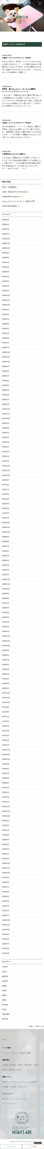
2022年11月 (6, 414)
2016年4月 (5, 787)
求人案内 (13, 1087)
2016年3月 (5, 792)
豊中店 (4, 1009)
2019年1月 (5, 631)
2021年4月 (5, 503)
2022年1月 (5, 461)
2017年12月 (6, 693)
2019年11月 (6, 584)
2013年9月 (5, 934)
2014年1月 (5, 915)
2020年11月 (6, 527)
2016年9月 (5, 764)
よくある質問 (31, 1082)
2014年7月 (5, 887)
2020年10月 (6, 532)
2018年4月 (5, 674)
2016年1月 (5, 802)
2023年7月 (5, 376)
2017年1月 (5, 745)
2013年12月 (6, 920)
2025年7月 (5, 262)
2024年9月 (5, 309)
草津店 (4, 1000)
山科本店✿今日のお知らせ (12, 196)
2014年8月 (5, 882)
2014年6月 (5, 892)
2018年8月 (5, 655)
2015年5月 (5, 839)
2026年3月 (5, 224)
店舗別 (4, 986)
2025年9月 (5, 253)
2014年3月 (5, 906)
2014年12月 (6, 863)
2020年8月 (5, 541)
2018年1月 (5, 688)
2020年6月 (5, 551)
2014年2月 (5, 910)
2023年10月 (6, 361)
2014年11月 (6, 868)
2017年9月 (5, 707)
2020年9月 (5, 537)
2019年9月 (5, 593)
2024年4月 (5, 333)
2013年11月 (6, 925)
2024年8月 (5, 314)
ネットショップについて (18, 1099)
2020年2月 (5, 570)
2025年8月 (5, 257)
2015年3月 (5, 849)
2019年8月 (5, 598)
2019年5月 (5, 612)
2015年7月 (5, 830)
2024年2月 (5, 343)
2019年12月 (6, 579)
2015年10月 (6, 816)
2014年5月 (5, 896)
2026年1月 (5, 234)
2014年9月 (5, 877)
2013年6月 (5, 948)
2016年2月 (5, 797)
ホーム (4, 1039)
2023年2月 (5, 399)
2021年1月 (5, 518)
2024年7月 (5, 319)
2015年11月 (6, 811)
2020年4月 (5, 560)
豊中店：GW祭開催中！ (10, 187)
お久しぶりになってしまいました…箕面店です (18, 201)
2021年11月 (6, 470)
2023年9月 (5, 366)
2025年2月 (5, 286)
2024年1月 (5, 347)
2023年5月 (5, 385)
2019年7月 (5, 603)
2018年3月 (5, 679)
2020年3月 (5, 565)
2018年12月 (6, 636)
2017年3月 (5, 735)
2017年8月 (5, 712)
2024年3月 (5, 338)
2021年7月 (5, 489)
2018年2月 (5, 683)
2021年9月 (5, 480)
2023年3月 (5, 395)
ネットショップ (11, 1146)
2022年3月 (5, 451)
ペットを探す (33, 1146)
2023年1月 (5, 404)
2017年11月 (6, 697)
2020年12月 (6, 522)
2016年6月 (5, 778)
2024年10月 (6, 305)
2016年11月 (6, 754)
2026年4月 (5, 220)
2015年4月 (5, 844)
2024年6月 (5, 324)
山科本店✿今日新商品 (11, 206)
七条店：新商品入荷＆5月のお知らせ (15, 192)
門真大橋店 (5, 1014)
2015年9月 (5, 821)
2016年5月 (5, 783)
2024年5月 (5, 328)
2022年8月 (5, 428)
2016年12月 (6, 750)
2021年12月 (6, 466)
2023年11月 (6, 357)
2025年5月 (5, 272)
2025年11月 (6, 243)
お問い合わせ (22, 1087)
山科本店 (5, 981)
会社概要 (5, 1087)
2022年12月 (6, 409)
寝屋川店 (5, 976)
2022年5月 (5, 442)
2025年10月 (6, 248)
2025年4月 (5, 276)
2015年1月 (5, 858)
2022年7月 (5, 432)
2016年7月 (5, 773)
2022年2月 (5, 456)
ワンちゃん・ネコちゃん (10, 1053)
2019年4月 (5, 617)
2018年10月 (6, 645)
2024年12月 (6, 295)
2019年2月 (5, 627)
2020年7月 (5, 546)
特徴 (3, 1082)
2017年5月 (5, 726)
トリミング (10, 1082)
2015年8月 (5, 825)
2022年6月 (5, 437)
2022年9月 (5, 423)
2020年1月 (5, 574)
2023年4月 (5, 390)
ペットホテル (21, 1082)
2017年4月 (5, 731)
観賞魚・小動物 (25, 1053)
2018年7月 (5, 660)
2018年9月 (5, 650)
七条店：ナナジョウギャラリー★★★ (16, 58)
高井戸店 (5, 1019)
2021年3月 (5, 508)
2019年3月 (5, 622)
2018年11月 (6, 641)
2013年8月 (5, 939)
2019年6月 (5, 608)
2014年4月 (5, 901)
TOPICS (5, 967)
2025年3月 (5, 281)
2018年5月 (5, 669)
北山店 (4, 971)
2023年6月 (5, 380)
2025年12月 (6, 238)
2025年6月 (5, 267)
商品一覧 (5, 1099)
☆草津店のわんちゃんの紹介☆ (14, 154)
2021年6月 (5, 494)
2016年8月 (5, 768)
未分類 (4, 990)
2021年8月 (5, 485)
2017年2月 (5, 740)
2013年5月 (5, 953)
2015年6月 (5, 835)
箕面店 (4, 995)
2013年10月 (6, 929)
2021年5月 (5, 499)
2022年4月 (5, 447)
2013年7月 (5, 944)
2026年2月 (5, 229)
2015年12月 (6, 806)
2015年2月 (5, 854)
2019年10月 (6, 589)
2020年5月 (5, 556)
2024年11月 (6, 300)
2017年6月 (5, 721)
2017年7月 (5, 716)
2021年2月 (5, 513)
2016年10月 (6, 759)
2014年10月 (6, 873)
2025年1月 (5, 291)
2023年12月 (6, 352)
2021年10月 (6, 475)
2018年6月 (5, 664)
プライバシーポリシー (9, 1104)
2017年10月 (6, 702)
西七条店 (5, 1005)
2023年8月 (5, 371)
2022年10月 (6, 418)
